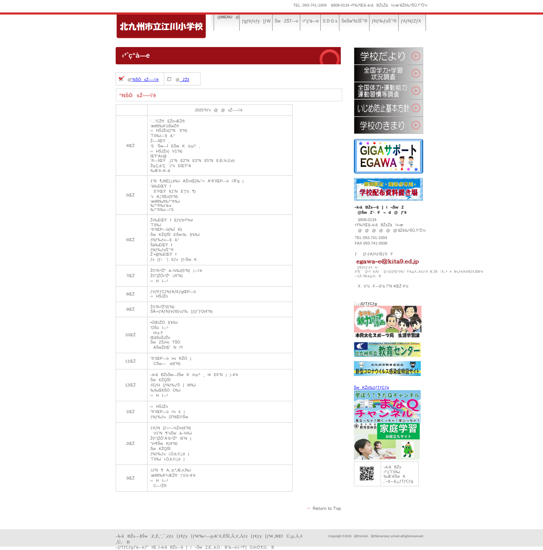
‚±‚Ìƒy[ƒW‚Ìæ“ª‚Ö (324, 508)
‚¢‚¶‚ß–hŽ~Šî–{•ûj (388, 108)
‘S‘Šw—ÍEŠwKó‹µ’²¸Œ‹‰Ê (388, 73)
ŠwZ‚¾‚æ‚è (388, 56)
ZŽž (184, 79)
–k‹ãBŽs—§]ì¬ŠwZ (168, 27)
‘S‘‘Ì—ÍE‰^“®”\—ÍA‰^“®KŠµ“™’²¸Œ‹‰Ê (388, 90)
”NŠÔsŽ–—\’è (145, 79)
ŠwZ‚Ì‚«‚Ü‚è (388, 125)
